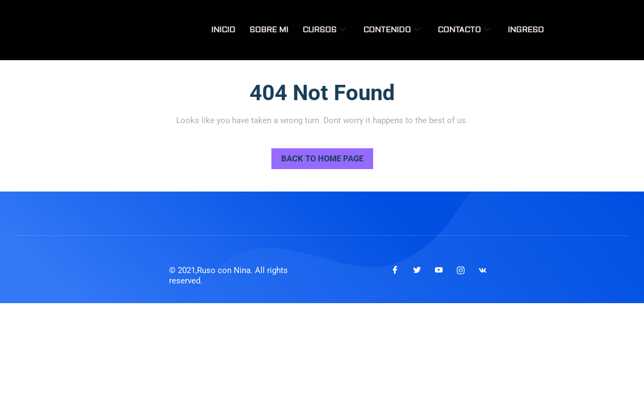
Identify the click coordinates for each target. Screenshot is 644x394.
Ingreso (526, 30)
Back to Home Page (317, 156)
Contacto (464, 30)
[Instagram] (460, 270)
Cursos (324, 30)
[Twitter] (417, 270)
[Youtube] (439, 270)
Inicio (223, 30)
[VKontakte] (482, 270)
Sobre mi (269, 30)
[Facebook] (395, 270)
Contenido (391, 30)
